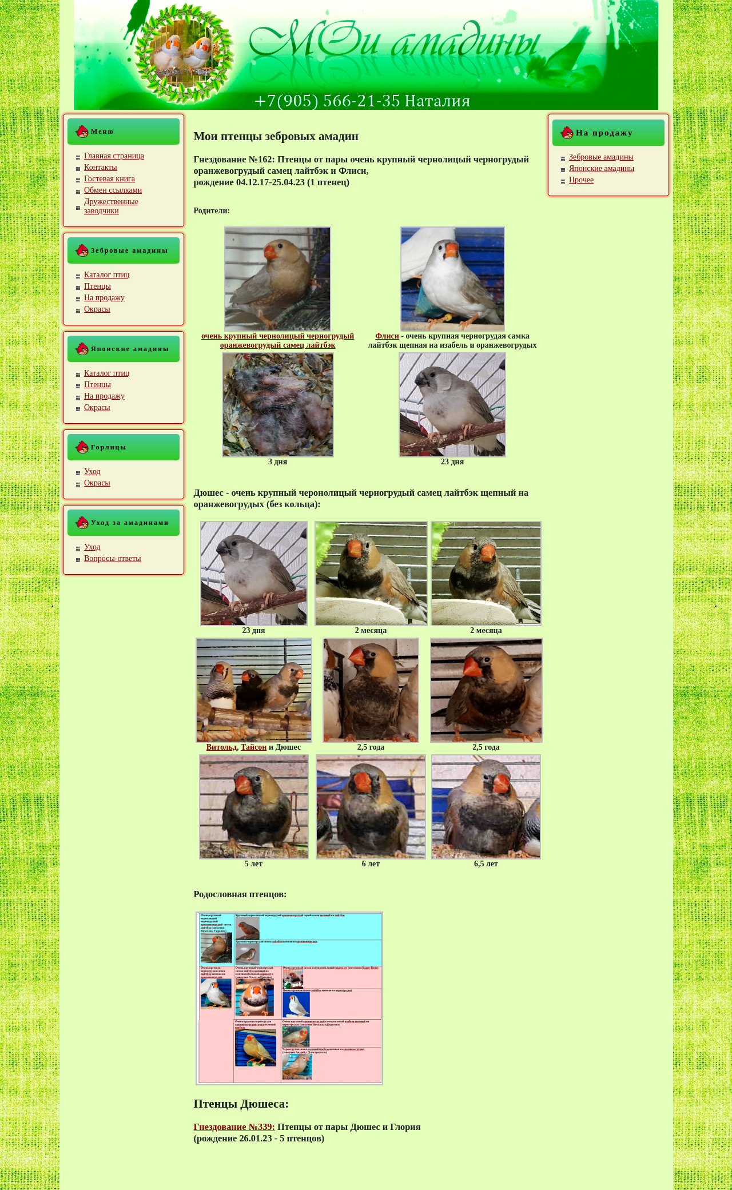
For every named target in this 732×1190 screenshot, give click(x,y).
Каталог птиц (106, 274)
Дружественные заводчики (111, 206)
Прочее (581, 180)
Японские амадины (601, 168)
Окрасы (97, 309)
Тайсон (253, 747)
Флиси (387, 336)
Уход (92, 471)
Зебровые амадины (601, 157)
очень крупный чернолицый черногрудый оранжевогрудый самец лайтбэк (277, 340)
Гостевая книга (109, 178)
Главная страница (114, 156)
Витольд (221, 747)
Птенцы (97, 286)
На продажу (104, 297)
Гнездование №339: (234, 1126)
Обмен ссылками (113, 190)
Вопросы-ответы (112, 558)
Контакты (100, 167)
